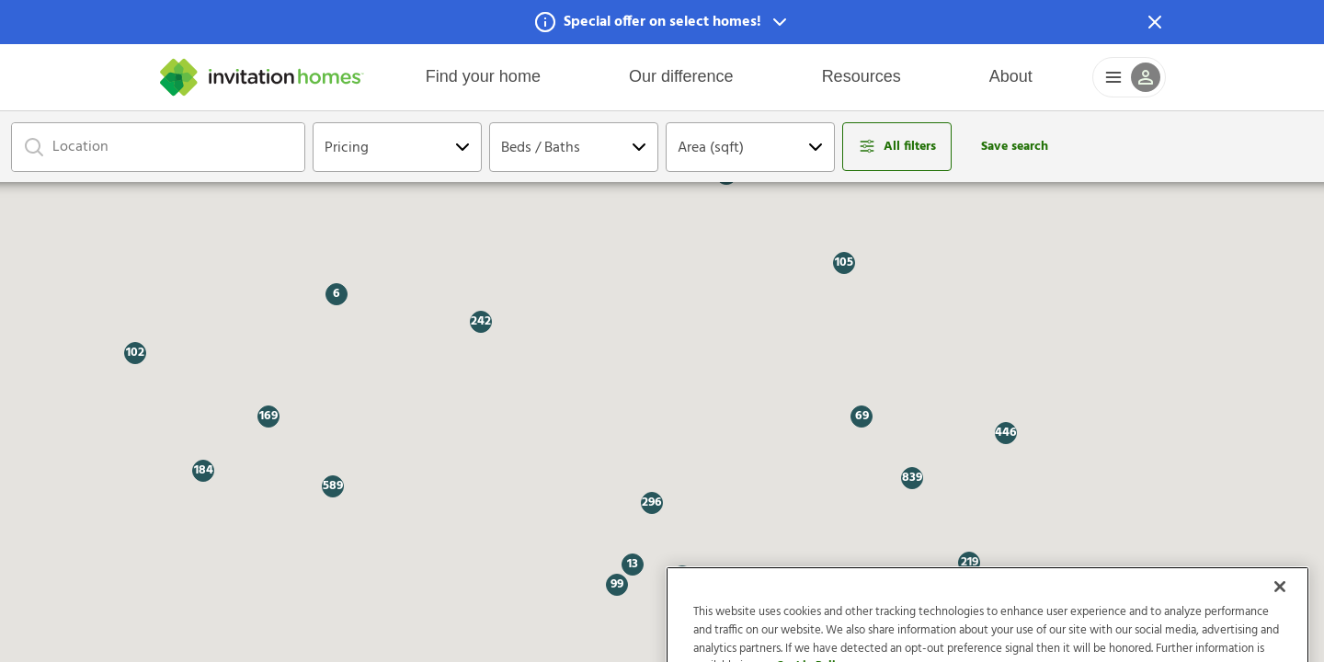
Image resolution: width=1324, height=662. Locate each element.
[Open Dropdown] (462, 147)
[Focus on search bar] (34, 147)
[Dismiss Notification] (1155, 22)
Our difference (681, 76)
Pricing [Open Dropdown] (347, 148)
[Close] (1280, 618)
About (1011, 76)
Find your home (483, 76)
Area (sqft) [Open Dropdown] (711, 148)
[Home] (262, 77)
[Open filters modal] (897, 146)
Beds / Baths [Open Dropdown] (540, 148)
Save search (1014, 146)
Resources (861, 76)
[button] (662, 22)
